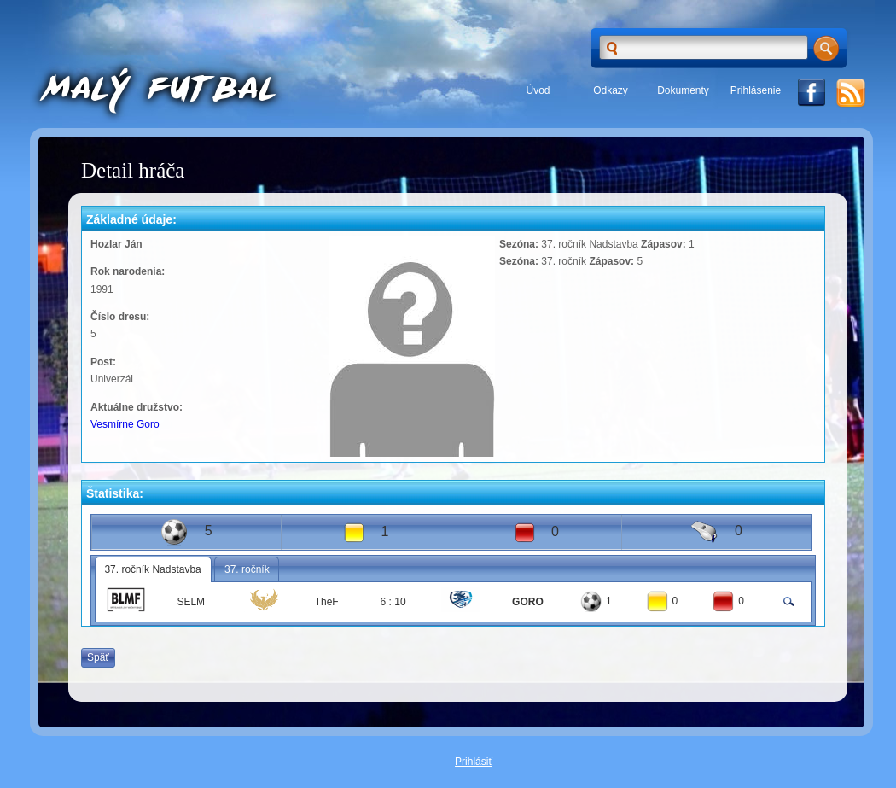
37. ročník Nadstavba (152, 569)
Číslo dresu (118, 317)
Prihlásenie (755, 90)
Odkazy (610, 90)
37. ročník (247, 569)
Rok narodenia (125, 271)
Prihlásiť (473, 762)
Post (101, 362)
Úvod (538, 90)
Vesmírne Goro (125, 424)
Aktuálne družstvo (134, 407)
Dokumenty (683, 90)
